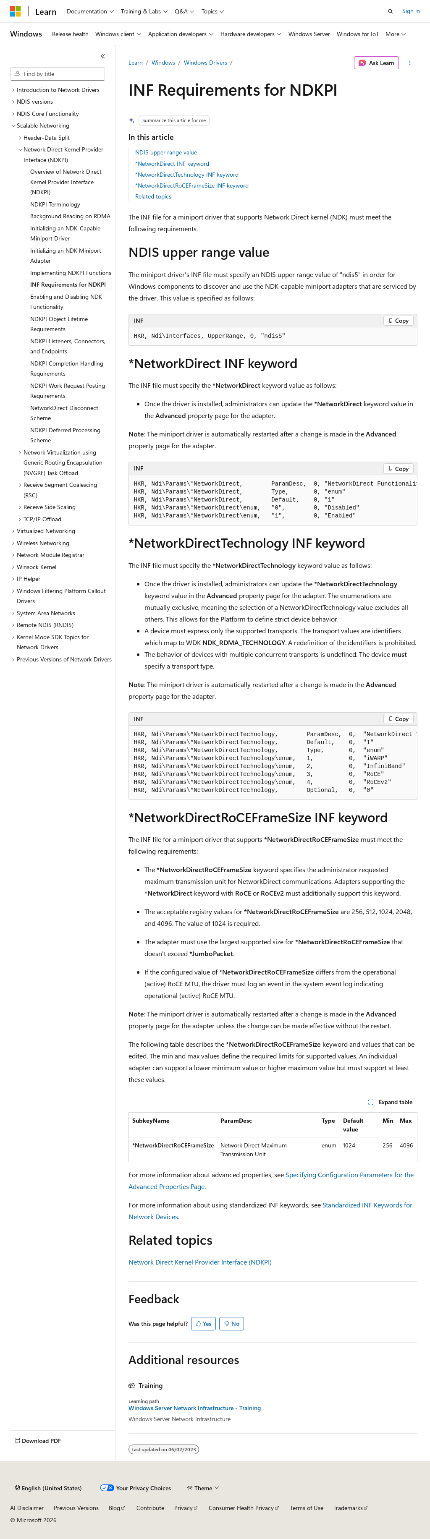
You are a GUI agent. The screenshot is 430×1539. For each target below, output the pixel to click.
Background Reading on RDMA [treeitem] (70, 216)
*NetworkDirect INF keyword (172, 163)
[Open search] (390, 11)
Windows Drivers (205, 62)
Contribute (150, 1508)
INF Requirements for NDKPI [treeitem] (68, 284)
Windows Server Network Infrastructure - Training (194, 1408)
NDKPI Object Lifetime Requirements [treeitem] (59, 324)
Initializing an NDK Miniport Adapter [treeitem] (65, 255)
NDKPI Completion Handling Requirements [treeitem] (66, 368)
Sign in (411, 11)
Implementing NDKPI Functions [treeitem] (70, 273)
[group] (272, 500)
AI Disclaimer (27, 1508)
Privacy (183, 1508)
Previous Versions (76, 1508)
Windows (163, 62)
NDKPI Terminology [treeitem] (55, 204)
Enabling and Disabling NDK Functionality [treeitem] (66, 302)
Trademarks (348, 1508)
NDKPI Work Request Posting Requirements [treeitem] (67, 390)
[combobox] (57, 74)
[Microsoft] (15, 11)
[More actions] (409, 63)
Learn (135, 62)
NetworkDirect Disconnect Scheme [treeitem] (64, 413)
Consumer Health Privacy (241, 1508)
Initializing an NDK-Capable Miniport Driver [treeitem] (65, 233)
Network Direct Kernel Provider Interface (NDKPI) (200, 1261)
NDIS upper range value (166, 152)
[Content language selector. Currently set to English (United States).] (48, 1488)
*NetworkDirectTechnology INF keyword (187, 174)
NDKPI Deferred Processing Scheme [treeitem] (65, 435)
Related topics (153, 196)
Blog (114, 1508)
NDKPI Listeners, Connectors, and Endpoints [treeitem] (67, 346)
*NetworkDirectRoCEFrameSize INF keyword (192, 185)
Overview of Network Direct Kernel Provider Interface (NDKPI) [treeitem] (66, 181)
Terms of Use (306, 1508)
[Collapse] (103, 56)
